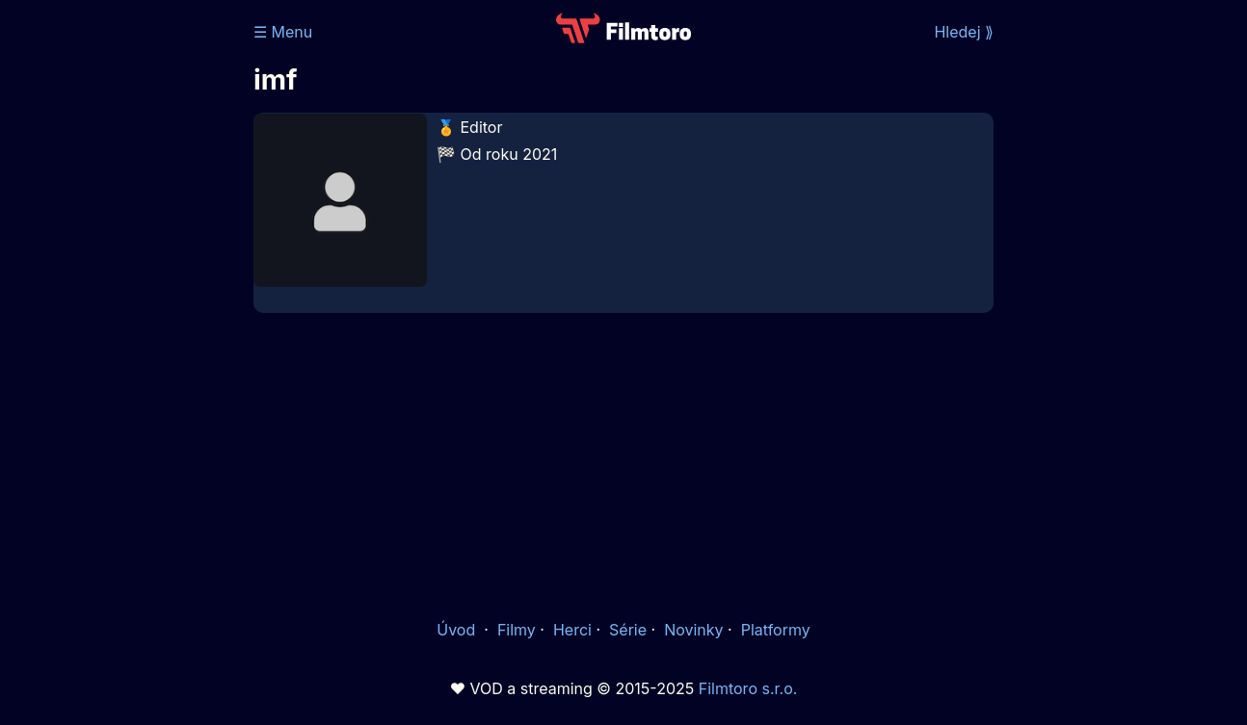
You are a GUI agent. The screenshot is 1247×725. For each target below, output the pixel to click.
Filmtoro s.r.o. (748, 688)
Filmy (516, 629)
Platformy (775, 629)
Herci (572, 629)
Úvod (458, 629)
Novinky (693, 629)
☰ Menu (282, 31)
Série (628, 629)
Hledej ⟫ (964, 31)
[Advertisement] (623, 464)
